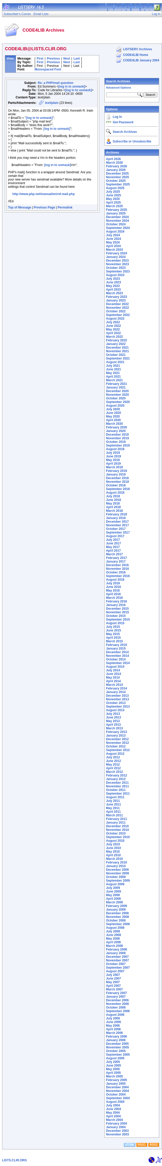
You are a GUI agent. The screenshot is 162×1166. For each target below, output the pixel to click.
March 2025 (114, 206)
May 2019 (113, 460)
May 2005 (113, 1069)
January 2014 (116, 692)
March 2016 (114, 598)
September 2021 (118, 358)
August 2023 (115, 275)
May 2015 (113, 634)
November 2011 (117, 786)
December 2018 (117, 478)
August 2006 (115, 1015)
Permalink (65, 207)
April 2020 (113, 420)
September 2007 (118, 967)
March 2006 (114, 1033)
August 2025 (115, 188)
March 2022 (114, 337)
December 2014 (117, 652)
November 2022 (117, 308)
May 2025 (113, 199)
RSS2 (154, 1145)
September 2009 (118, 880)
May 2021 (113, 373)
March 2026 (114, 162)
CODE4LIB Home (135, 55)
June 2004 (113, 1109)
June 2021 (113, 369)
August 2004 (115, 1102)
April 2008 (113, 942)
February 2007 (116, 993)
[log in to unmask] (71, 86)
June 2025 (113, 195)
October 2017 (116, 529)
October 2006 (116, 1007)
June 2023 (113, 282)
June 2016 (113, 587)
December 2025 (117, 173)
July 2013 (113, 714)
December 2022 (117, 304)
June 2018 (113, 500)
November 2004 (117, 1091)
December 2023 (117, 260)
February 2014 (116, 688)
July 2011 (113, 801)
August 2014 (115, 666)
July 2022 (113, 322)
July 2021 (113, 366)
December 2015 (117, 608)
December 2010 (117, 826)
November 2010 (117, 830)
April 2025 (113, 202)
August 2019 (115, 449)
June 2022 (113, 326)
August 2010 (115, 841)
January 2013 (116, 735)
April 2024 (113, 246)
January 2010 (116, 866)
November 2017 (117, 525)
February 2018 (116, 514)
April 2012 (113, 768)
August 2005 (115, 1058)
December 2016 (117, 565)
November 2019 (117, 438)
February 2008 (116, 949)
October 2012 (116, 746)
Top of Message (19, 207)
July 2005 (113, 1062)
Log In (117, 117)
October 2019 (116, 442)
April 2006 (113, 1029)
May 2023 (113, 286)
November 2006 (117, 1004)
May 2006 (113, 1025)
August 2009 (115, 884)
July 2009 (113, 888)
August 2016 (115, 579)
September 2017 (118, 532)
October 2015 (116, 616)
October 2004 (116, 1094)
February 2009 (116, 906)
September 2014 (118, 663)
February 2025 (116, 210)
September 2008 (118, 924)
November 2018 (117, 482)
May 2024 (113, 242)
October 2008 (116, 920)
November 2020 (117, 395)
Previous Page (44, 207)
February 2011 (116, 819)
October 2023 (116, 268)
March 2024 (114, 249)
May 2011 (113, 808)
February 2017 (116, 558)
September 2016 (118, 576)
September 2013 (118, 706)
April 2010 (113, 855)
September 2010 (118, 837)
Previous (53, 58)
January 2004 (116, 1127)
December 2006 (117, 1000)
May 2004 (113, 1112)
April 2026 (113, 159)
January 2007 (116, 996)
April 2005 (113, 1073)
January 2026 (116, 170)
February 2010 (116, 862)
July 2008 (113, 931)
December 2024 (117, 217)
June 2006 (113, 1022)
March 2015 (114, 641)
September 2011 (118, 793)
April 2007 (113, 986)
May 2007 (113, 982)
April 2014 (113, 681)
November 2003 (117, 1134)
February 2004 (116, 1123)
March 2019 (114, 467)
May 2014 (113, 677)
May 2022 (113, 329)
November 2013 (117, 699)
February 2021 (116, 384)
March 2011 (114, 815)
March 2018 (114, 511)
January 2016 (116, 605)
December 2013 (117, 695)
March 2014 (114, 685)
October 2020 (116, 398)
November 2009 (117, 873)
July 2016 (113, 583)
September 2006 (118, 1011)
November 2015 (117, 612)
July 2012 (113, 757)
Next (66, 58)
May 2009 (113, 895)
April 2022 (113, 333)
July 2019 (113, 453)
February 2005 (116, 1080)
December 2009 (117, 870)
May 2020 (113, 416)
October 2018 (116, 485)
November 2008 (117, 917)
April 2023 (113, 289)
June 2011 (113, 804)
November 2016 (117, 569)
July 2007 (113, 975)
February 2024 (116, 253)
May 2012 (113, 764)
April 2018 (113, 507)
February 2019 (116, 471)
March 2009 (114, 902)
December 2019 (117, 434)
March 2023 (114, 293)
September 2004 (118, 1098)
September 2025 (118, 184)
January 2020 (116, 431)
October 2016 (116, 572)
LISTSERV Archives (137, 49)
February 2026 (116, 166)
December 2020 (117, 391)
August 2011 (115, 797)
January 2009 (116, 909)
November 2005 (117, 1047)
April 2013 (113, 724)
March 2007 (114, 989)
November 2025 (117, 177)
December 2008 (117, 913)
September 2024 (118, 228)
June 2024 (113, 239)
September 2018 (118, 489)
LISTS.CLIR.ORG (14, 1160)
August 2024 (115, 231)
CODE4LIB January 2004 (141, 60)
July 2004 (113, 1105)
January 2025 (116, 213)
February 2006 (116, 1036)
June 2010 (113, 848)
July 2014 (113, 670)
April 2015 (113, 637)
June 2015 (113, 630)
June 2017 (113, 543)
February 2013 (116, 732)
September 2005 (118, 1054)
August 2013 (115, 710)
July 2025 (113, 191)
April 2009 (113, 899)
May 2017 (113, 547)
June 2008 (113, 935)
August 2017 (115, 536)
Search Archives (118, 81)
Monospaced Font (48, 69)
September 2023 (118, 271)
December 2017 (117, 521)
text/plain (52, 103)
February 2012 (116, 775)
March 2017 (114, 554)
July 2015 (113, 627)
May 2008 (113, 938)
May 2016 (113, 590)
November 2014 (117, 656)
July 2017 (113, 540)
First (40, 58)
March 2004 (114, 1120)
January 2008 (116, 953)
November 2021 (117, 351)
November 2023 (117, 264)
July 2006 (113, 1018)
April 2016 (113, 594)
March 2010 (114, 859)
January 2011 (116, 822)
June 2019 (113, 456)
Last (76, 58)
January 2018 (116, 518)
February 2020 (116, 427)
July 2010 (113, 844)
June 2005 (113, 1065)
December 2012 (117, 739)
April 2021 (113, 376)
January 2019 (116, 474)
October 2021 (116, 355)
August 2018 (115, 492)
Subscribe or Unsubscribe (132, 141)
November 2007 (117, 960)
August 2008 (115, 928)
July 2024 (113, 235)
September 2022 (118, 315)
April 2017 (113, 550)
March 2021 (114, 380)
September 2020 (118, 402)
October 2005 (116, 1051)
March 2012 (114, 772)
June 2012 (113, 761)
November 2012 (117, 743)
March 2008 (114, 946)
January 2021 (116, 387)
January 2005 (116, 1083)
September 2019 (118, 445)
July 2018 (113, 496)
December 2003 (117, 1131)
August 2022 (115, 318)
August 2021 (115, 362)
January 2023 (116, 300)
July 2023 (113, 278)
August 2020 (115, 405)
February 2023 (116, 297)
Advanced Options (118, 87)
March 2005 (114, 1076)
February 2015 (116, 645)
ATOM (129, 1145)
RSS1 (142, 1145)
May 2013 (113, 721)
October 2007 (116, 964)
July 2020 (113, 409)
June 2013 (113, 717)
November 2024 (117, 220)
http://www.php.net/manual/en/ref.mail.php (43, 194)
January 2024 (116, 257)
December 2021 (117, 347)
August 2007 (115, 971)
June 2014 (113, 674)
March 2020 (114, 424)
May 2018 (113, 503)
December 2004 (117, 1087)
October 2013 (116, 703)
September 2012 (118, 750)
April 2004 (113, 1116)
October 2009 (116, 877)
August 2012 (115, 753)
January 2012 (116, 779)
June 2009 (113, 891)
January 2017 (116, 561)
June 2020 (113, 413)
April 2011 (113, 812)
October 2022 (116, 311)
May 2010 (113, 851)
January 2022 (116, 344)
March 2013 (114, 728)
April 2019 (113, 463)
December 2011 (117, 782)
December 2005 (117, 1044)
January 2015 (116, 648)
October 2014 (116, 659)
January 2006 (116, 1040)
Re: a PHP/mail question (55, 83)
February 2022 (116, 340)
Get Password (123, 122)
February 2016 (116, 601)
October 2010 (116, 833)
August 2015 (115, 623)
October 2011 (116, 790)
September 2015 (118, 619)
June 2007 (113, 978)
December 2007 (117, 957)
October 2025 (116, 181)
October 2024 (116, 224)
